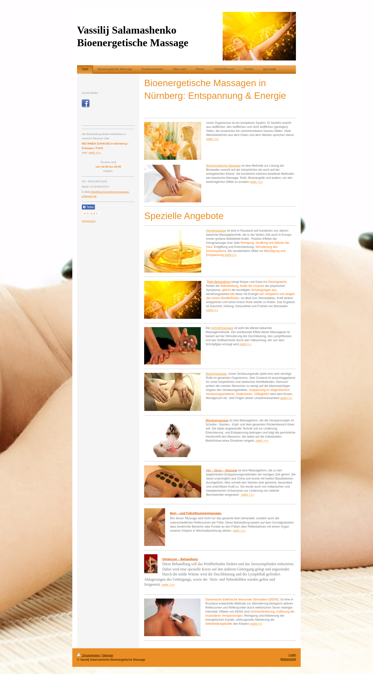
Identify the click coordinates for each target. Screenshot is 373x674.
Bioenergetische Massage (223, 165)
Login (292, 655)
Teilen (88, 207)
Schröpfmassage (222, 328)
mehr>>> (231, 255)
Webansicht (288, 659)
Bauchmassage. (216, 373)
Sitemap (107, 655)
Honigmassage (216, 230)
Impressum (89, 220)
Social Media (90, 92)
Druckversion (88, 655)
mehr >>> (212, 139)
